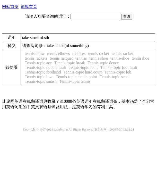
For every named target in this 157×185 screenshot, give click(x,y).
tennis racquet (61, 58)
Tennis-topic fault (83, 67)
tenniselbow (35, 53)
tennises (79, 53)
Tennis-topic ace (38, 63)
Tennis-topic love (39, 77)
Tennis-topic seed (114, 77)
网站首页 (10, 6)
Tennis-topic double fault (45, 67)
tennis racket (98, 53)
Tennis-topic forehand (43, 72)
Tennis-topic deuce (103, 63)
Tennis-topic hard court (83, 72)
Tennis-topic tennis (75, 81)
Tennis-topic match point (76, 77)
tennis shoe (98, 58)
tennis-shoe (119, 58)
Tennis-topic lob (117, 72)
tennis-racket (122, 53)
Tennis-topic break (69, 63)
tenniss (81, 58)
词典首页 (29, 6)
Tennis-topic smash (41, 81)
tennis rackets (36, 58)
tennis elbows (58, 53)
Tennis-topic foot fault (118, 67)
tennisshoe (140, 58)
